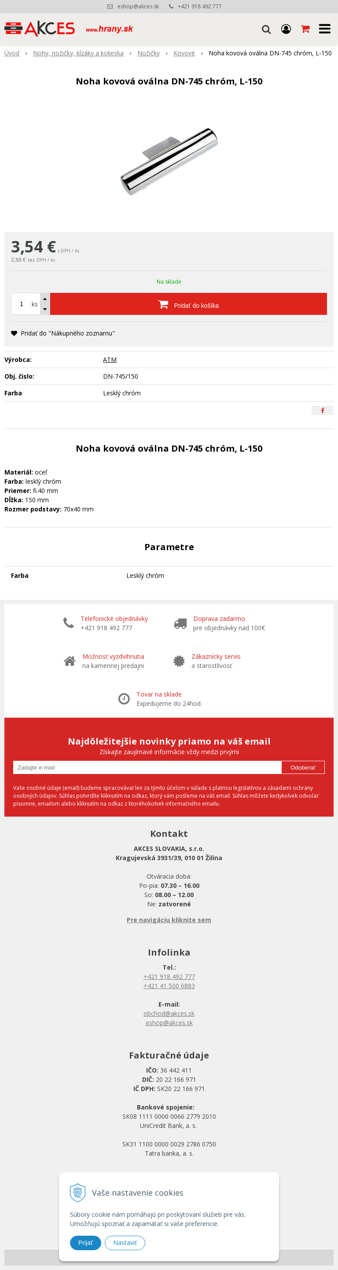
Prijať (85, 1242)
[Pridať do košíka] (188, 304)
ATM (110, 359)
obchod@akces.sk (169, 1013)
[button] (266, 28)
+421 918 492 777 (200, 6)
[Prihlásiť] (286, 28)
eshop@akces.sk (138, 6)
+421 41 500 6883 (169, 986)
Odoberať (303, 767)
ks (35, 304)
